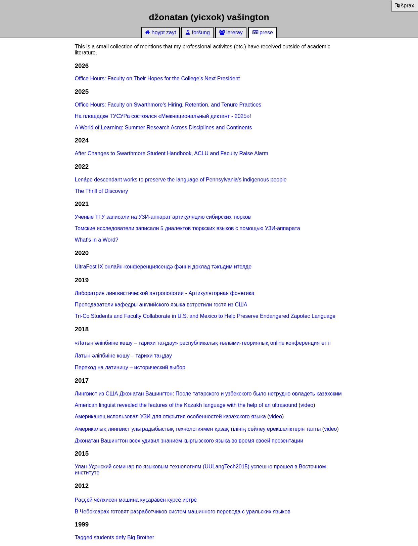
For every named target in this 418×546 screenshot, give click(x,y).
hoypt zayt (160, 32)
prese (262, 32)
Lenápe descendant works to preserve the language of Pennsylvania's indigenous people (181, 179)
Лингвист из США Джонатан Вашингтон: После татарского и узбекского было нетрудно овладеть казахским (208, 393)
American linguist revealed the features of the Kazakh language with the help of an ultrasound (186, 405)
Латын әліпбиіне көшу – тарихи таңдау (123, 356)
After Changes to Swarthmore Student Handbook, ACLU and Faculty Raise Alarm (171, 153)
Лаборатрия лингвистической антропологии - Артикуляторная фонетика (164, 293)
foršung (197, 32)
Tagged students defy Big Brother (114, 537)
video (306, 405)
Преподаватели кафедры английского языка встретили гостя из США (161, 304)
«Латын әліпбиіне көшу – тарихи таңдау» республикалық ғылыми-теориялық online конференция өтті (203, 343)
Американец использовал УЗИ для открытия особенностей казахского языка (170, 416)
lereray (231, 32)
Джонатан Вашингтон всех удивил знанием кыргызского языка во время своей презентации (189, 441)
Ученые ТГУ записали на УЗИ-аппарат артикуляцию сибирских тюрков (163, 217)
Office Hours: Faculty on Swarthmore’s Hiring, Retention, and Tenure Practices (168, 105)
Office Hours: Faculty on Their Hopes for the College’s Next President (157, 78)
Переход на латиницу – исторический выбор (130, 367)
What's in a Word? (97, 240)
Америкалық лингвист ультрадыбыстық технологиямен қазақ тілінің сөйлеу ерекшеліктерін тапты (198, 429)
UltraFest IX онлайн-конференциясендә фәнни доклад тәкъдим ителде (163, 266)
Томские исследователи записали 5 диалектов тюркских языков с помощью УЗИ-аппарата (187, 228)
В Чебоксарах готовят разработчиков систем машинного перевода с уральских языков (182, 511)
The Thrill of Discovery (101, 191)
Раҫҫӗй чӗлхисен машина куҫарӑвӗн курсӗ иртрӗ (136, 500)
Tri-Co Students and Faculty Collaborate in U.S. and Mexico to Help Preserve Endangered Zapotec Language (205, 316)
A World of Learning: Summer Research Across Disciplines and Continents (163, 127)
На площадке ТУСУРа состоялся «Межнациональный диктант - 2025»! (163, 116)
